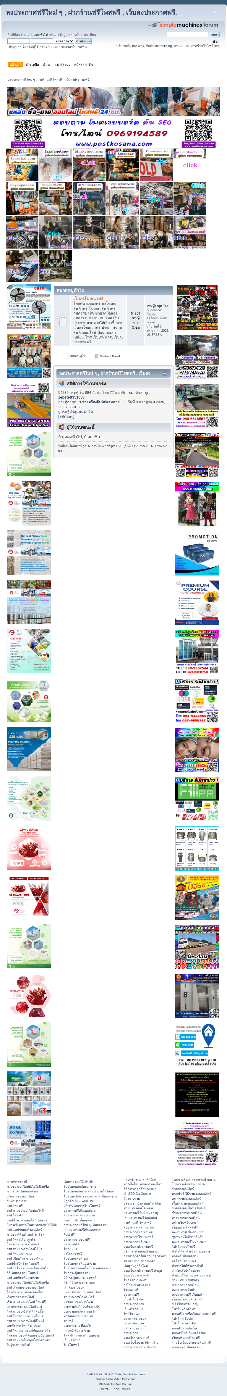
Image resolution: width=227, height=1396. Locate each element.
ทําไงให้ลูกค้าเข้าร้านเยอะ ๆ (191, 1251)
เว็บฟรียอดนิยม (134, 1309)
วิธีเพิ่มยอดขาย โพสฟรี (22, 1273)
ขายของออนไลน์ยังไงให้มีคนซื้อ (28, 1186)
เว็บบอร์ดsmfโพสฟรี (186, 1337)
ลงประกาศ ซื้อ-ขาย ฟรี (187, 1232)
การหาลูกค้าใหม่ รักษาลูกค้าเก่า (145, 1256)
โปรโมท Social (182, 1318)
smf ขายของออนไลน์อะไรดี (25, 1210)
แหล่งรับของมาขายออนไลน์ (82, 1292)
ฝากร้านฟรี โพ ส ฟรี (137, 1222)
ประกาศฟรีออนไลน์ (185, 1285)
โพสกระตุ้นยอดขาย (77, 1273)
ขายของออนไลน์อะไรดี (79, 1297)
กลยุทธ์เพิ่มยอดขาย (77, 1330)
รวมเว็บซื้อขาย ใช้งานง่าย (141, 1342)
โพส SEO (70, 1249)
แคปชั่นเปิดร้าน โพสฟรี (23, 1263)
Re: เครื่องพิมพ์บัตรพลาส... (157, 318)
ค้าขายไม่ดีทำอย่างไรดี (187, 1266)
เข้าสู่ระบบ (65, 35)
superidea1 (155, 310)
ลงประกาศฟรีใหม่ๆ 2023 (189, 1242)
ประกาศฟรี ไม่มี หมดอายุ (141, 1213)
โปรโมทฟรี (71, 1345)
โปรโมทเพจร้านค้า (77, 1258)
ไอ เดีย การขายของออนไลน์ (25, 1292)
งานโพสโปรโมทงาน (186, 1270)
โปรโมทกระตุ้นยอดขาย (80, 1263)
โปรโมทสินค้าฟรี (184, 1309)
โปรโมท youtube (184, 1323)
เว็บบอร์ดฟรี (72, 1340)
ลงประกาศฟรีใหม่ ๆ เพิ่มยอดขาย (86, 1225)
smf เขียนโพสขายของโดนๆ (25, 1258)
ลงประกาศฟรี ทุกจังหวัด (140, 1347)
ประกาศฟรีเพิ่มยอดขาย (79, 1210)
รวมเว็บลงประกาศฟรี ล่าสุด (143, 1270)
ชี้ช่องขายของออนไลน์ (187, 1213)
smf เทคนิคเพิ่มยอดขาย (23, 1277)
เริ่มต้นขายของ (74, 1287)
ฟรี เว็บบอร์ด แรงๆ (185, 1304)
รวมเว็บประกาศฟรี (137, 1275)
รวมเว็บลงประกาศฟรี (138, 1246)
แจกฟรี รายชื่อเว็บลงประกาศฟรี (194, 1314)
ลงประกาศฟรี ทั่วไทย (138, 1232)
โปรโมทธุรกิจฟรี (183, 1246)
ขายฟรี (68, 1321)
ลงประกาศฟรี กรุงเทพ (139, 1227)
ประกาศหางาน (134, 1323)
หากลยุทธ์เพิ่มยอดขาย (187, 1347)
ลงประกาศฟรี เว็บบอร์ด (188, 1294)
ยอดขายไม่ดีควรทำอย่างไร (82, 1306)
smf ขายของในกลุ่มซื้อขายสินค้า (29, 1340)
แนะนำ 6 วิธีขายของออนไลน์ (191, 1193)
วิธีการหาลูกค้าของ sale (140, 1189)
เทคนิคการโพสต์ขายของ (23, 1325)
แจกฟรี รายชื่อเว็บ (184, 1328)
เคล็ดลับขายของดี (184, 1261)
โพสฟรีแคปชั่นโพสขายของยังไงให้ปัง (32, 1225)
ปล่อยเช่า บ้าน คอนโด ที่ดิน (142, 1203)
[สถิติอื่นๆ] (66, 417)
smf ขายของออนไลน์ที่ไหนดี (26, 1321)
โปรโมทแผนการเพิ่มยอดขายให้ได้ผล (89, 1191)
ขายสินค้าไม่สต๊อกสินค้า (23, 1191)
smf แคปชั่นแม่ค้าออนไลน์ (24, 1229)
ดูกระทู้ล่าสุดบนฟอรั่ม (75, 412)
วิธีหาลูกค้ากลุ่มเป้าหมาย (141, 1251)
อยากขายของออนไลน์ (78, 1301)
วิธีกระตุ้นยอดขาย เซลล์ (80, 1277)
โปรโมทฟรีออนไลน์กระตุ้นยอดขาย (87, 1268)
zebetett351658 (71, 397)
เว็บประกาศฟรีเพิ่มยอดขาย (82, 1229)
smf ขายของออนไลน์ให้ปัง (24, 1249)
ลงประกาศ (131, 1333)
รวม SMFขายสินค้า (185, 1280)
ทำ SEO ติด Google (137, 1193)
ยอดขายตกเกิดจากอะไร (80, 1311)
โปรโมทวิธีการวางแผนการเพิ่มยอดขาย (90, 1196)
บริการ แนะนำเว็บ (136, 1328)
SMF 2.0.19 (94, 1374)
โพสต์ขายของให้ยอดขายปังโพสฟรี (30, 1335)
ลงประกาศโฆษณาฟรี (138, 1237)
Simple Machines (133, 1374)
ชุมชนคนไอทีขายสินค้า (187, 1237)
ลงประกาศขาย (134, 1304)
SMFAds (105, 1384)
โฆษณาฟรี (131, 1290)
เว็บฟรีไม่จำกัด (134, 1299)
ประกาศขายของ (135, 1318)
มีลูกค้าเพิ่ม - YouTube (79, 1201)
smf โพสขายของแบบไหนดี (25, 1316)
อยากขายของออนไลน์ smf (24, 1306)
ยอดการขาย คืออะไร (78, 1325)
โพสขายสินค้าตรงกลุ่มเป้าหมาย (193, 1179)
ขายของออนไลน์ (183, 1189)
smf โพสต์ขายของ (19, 1253)
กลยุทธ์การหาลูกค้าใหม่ (140, 1179)
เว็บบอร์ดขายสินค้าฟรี (187, 1299)
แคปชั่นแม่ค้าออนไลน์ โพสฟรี (27, 1220)
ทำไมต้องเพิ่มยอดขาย (78, 1316)
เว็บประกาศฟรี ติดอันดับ (140, 1218)
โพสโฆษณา (132, 1314)
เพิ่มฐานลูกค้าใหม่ (136, 1266)
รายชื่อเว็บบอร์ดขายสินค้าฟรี (192, 1342)
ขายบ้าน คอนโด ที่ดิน (138, 1208)
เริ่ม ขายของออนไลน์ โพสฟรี (26, 1301)
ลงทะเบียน (88, 35)
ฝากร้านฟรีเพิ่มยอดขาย (79, 1220)
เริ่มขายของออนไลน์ (20, 1196)
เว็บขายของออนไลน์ (20, 1297)
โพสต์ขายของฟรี (135, 1280)
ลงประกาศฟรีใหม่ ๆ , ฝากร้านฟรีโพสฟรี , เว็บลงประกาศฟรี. (91, 12)
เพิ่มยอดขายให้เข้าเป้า (79, 1182)
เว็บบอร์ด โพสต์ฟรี (185, 1227)
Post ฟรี (69, 1234)
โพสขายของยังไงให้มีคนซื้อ (25, 1311)
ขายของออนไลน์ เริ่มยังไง (189, 1208)
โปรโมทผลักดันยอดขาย (80, 1186)
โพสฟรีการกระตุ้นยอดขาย (82, 1335)
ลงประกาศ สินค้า (184, 1290)
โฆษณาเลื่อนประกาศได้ (188, 1184)
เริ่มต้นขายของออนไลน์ (187, 1203)
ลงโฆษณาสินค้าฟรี (137, 1285)
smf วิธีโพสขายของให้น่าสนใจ (27, 1268)
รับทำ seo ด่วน (17, 1201)
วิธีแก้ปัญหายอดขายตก (79, 1282)
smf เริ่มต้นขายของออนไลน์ (25, 1287)
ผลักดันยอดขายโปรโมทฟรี (82, 1206)
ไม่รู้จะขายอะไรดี (18, 1345)
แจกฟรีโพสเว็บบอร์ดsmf (188, 1333)
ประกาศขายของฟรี (77, 1239)
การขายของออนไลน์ (186, 1218)
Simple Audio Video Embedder (116, 1379)
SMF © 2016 (112, 1374)
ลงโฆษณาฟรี (73, 1253)
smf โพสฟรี (15, 1206)
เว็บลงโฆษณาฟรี (88, 298)
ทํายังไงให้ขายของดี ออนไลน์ (143, 1184)
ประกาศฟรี (71, 1244)
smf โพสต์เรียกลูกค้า (21, 1239)
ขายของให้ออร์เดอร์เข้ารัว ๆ (26, 1234)
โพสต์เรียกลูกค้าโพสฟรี (23, 1244)
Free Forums (123, 1384)
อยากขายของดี (17, 1182)
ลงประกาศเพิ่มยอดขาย (79, 1215)
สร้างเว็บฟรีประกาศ (186, 1222)
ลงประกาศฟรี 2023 (137, 1242)
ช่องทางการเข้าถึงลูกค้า (139, 1261)
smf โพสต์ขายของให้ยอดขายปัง (28, 1330)
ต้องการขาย (132, 1198)
